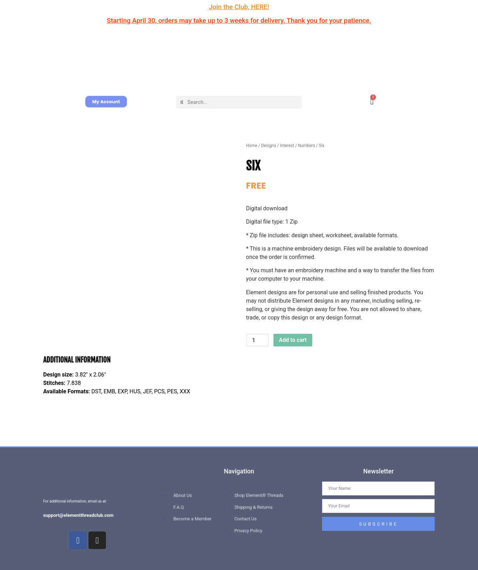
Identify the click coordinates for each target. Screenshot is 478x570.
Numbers (306, 145)
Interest (287, 145)
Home (251, 145)
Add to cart (293, 340)
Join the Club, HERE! (239, 7)
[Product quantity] (257, 340)
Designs (268, 145)
